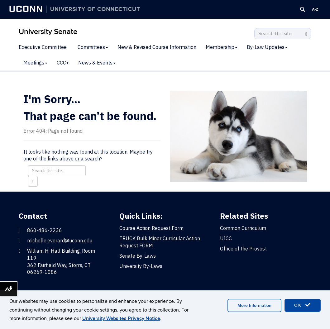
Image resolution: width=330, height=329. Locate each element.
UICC (226, 238)
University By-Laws (140, 266)
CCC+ (63, 63)
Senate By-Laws (137, 256)
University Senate (48, 31)
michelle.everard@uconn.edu (59, 240)
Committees (93, 47)
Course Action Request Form (151, 228)
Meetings (35, 63)
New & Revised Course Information (156, 47)
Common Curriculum (243, 228)
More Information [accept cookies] (254, 305)
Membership (221, 47)
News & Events (97, 63)
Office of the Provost (243, 249)
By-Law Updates (267, 47)
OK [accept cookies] (302, 305)
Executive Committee (43, 47)
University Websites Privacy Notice (121, 318)
